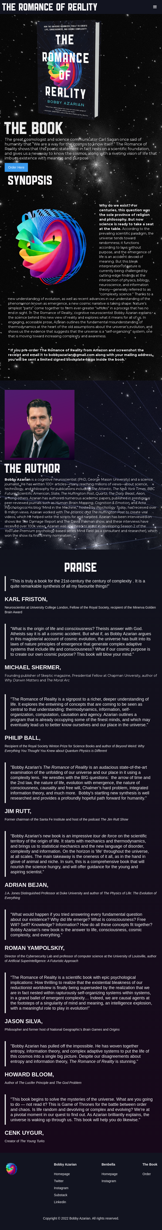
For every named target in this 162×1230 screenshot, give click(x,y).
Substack (61, 1195)
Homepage (62, 1174)
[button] (155, 7)
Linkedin (60, 1202)
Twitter (59, 1181)
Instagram (61, 1188)
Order (146, 1174)
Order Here (16, 167)
